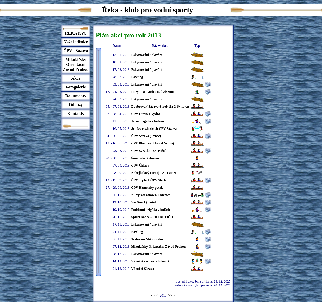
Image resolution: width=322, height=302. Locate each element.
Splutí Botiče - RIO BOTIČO (152, 217)
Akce (75, 78)
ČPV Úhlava (140, 165)
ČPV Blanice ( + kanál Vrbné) (152, 143)
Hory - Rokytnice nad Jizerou (152, 92)
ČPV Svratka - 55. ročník (149, 150)
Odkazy (76, 104)
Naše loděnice (76, 42)
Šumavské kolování (145, 158)
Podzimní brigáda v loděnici (151, 209)
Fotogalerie (76, 87)
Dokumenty (75, 96)
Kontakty (75, 113)
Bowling (137, 77)
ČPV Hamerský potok (147, 187)
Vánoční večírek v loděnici (150, 261)
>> (170, 295)
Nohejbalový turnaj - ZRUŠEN (153, 173)
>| (175, 295)
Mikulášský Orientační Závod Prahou (76, 64)
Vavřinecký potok (144, 202)
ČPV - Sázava (75, 50)
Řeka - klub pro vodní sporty (147, 10)
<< (156, 295)
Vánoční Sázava (142, 268)
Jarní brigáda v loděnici (148, 121)
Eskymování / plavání (146, 55)
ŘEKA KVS (76, 33)
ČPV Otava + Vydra (145, 114)
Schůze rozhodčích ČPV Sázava (154, 128)
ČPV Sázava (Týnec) (146, 136)
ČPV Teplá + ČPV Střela (149, 180)
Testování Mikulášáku (147, 239)
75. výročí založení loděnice (150, 195)
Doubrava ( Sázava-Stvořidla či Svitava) (160, 106)
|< (151, 295)
